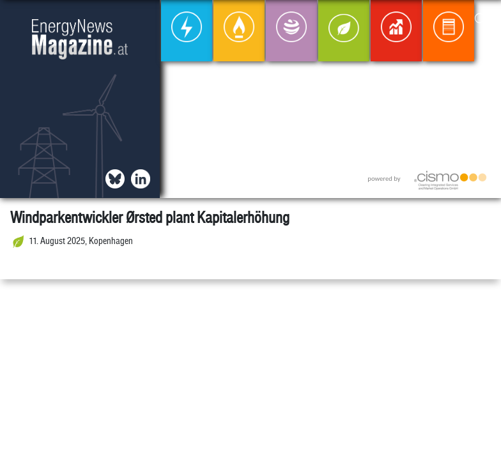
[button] (481, 20)
